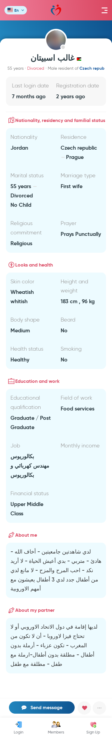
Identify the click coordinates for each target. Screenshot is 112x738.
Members (56, 727)
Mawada (56, 10)
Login (18, 727)
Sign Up (93, 727)
